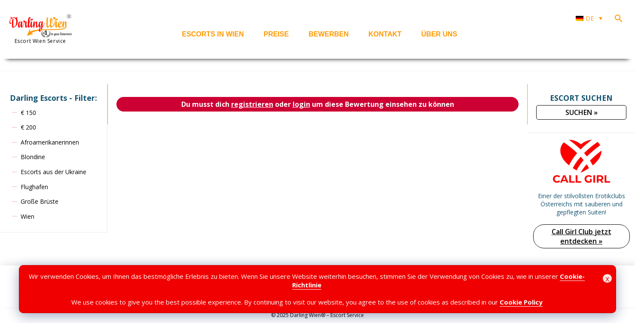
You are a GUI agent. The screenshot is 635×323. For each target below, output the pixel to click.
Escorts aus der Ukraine (53, 172)
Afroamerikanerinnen (50, 142)
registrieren (252, 104)
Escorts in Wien (213, 34)
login (301, 104)
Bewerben (328, 34)
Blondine (33, 157)
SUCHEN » (581, 112)
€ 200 (28, 127)
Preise (276, 34)
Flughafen (34, 187)
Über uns (439, 34)
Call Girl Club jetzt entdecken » (581, 236)
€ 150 (28, 113)
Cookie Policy (521, 302)
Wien (27, 216)
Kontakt (385, 34)
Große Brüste (39, 201)
